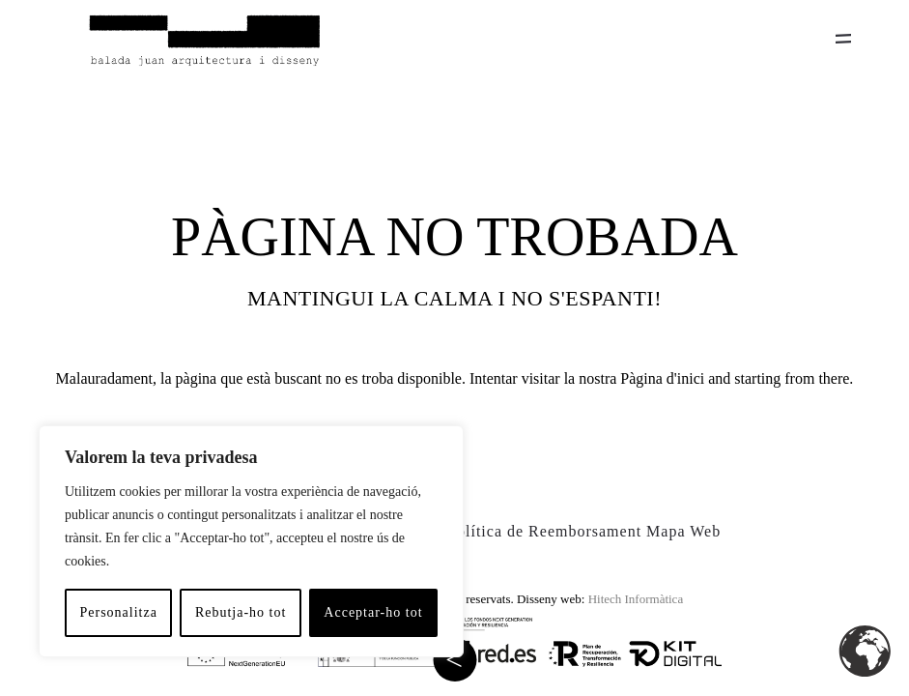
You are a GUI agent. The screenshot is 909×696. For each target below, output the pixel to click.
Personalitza (117, 612)
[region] (251, 541)
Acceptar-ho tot (373, 612)
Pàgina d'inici (662, 378)
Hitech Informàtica (636, 599)
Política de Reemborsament (544, 531)
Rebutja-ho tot (241, 612)
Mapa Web (683, 531)
